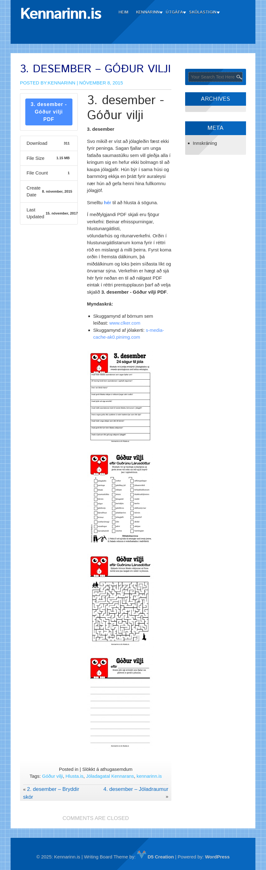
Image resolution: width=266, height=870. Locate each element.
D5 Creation (155, 856)
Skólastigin (202, 12)
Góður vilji (52, 776)
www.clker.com (124, 323)
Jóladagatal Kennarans (110, 776)
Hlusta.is (75, 776)
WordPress (217, 856)
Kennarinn (148, 12)
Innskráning (205, 143)
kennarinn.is (149, 776)
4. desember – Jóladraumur (135, 789)
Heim (123, 12)
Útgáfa (174, 12)
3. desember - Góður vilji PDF (49, 112)
